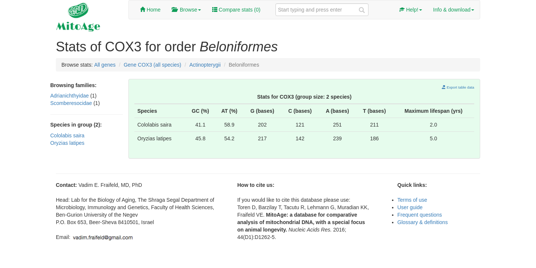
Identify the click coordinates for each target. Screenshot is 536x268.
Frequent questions (420, 215)
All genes (105, 65)
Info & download (453, 10)
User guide (410, 207)
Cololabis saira (67, 135)
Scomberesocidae (71, 103)
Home (150, 10)
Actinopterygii (205, 65)
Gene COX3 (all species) (152, 65)
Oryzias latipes (67, 143)
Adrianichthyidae (70, 96)
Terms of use (412, 200)
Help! (410, 10)
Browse (186, 10)
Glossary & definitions (423, 222)
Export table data (458, 87)
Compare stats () (236, 10)
